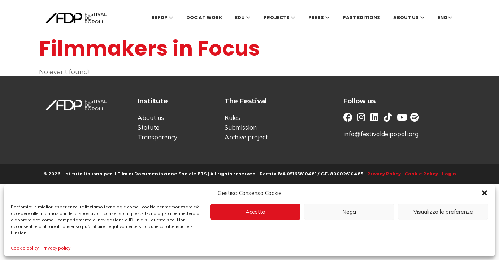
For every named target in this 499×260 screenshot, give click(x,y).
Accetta (255, 211)
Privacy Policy (384, 174)
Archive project (246, 137)
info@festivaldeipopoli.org (380, 134)
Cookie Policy (421, 174)
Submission (241, 127)
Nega (349, 211)
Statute (148, 127)
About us (409, 17)
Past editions (361, 17)
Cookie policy (25, 248)
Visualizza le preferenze (443, 211)
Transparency (157, 137)
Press (319, 17)
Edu (243, 17)
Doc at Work (204, 17)
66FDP (162, 17)
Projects (279, 17)
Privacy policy (56, 248)
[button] (484, 192)
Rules (232, 117)
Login (449, 174)
